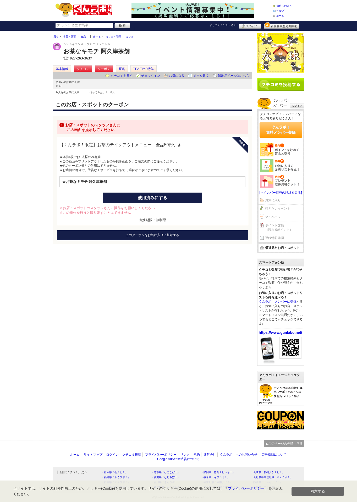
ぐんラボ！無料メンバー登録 (280, 129)
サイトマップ (93, 454)
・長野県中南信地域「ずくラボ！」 (272, 477)
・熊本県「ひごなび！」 (165, 472)
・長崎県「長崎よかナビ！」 (268, 472)
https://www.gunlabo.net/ (280, 332)
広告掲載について (274, 454)
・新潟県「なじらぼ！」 (165, 477)
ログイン (250, 25)
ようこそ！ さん (223, 25)
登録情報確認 (274, 238)
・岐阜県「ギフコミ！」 (215, 477)
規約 (197, 454)
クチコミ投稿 (131, 454)
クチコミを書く (122, 76)
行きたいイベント (277, 208)
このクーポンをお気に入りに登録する (152, 235)
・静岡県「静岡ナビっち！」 (218, 472)
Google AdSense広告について (178, 459)
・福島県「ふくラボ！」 (115, 477)
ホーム (280, 15)
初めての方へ (284, 5)
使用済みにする (152, 197)
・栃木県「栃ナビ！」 (114, 472)
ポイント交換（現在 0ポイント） (279, 227)
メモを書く (201, 76)
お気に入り (177, 76)
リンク (185, 454)
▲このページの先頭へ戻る (284, 443)
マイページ (273, 217)
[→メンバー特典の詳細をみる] (280, 192)
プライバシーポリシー (161, 454)
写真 (122, 69)
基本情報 (62, 69)
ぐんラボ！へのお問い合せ (238, 454)
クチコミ (83, 69)
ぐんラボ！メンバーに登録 (277, 301)
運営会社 (210, 454)
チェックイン (150, 76)
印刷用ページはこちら (233, 76)
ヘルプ (280, 10)
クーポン (104, 69)
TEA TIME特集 (143, 69)
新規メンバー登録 (281, 25)
